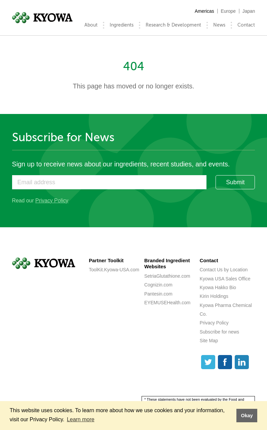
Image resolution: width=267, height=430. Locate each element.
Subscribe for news (219, 332)
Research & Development (173, 25)
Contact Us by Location (224, 269)
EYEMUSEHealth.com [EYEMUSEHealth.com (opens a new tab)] (167, 302)
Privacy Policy (51, 200)
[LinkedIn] (242, 362)
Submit (235, 182)
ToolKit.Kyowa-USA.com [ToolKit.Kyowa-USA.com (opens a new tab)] (114, 269)
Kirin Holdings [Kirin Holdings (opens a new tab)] (214, 296)
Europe (228, 11)
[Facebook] (225, 362)
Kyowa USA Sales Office (225, 278)
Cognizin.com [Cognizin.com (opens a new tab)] (158, 284)
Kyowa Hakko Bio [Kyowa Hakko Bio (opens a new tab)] (218, 287)
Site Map (209, 340)
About (91, 25)
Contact (246, 25)
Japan (248, 11)
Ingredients (122, 25)
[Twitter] (208, 362)
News (219, 25)
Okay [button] (247, 415)
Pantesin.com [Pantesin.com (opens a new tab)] (158, 294)
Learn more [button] (80, 419)
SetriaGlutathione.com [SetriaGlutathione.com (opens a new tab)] (167, 276)
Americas (204, 11)
